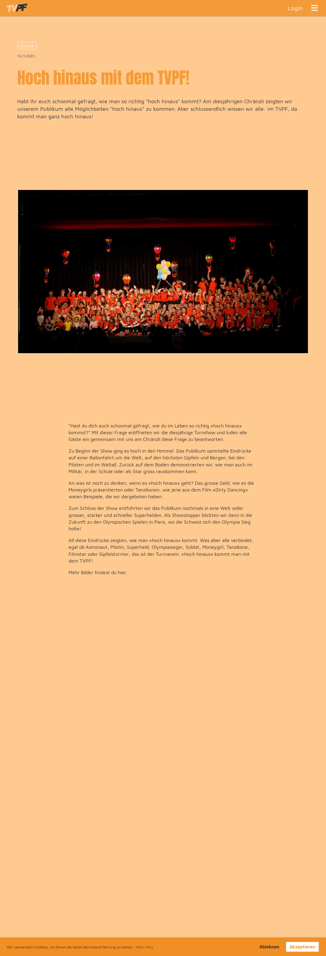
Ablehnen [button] (269, 946)
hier (122, 572)
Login (295, 8)
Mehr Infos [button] (144, 947)
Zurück (27, 45)
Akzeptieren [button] (302, 946)
